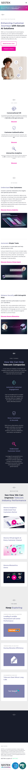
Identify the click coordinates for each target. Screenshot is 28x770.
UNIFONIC (15, 758)
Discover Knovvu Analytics (9, 210)
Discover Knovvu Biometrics (10, 316)
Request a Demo (9, 49)
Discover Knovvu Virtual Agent (11, 262)
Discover (14, 121)
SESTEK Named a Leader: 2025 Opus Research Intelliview (10, 7)
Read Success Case (8, 43)
